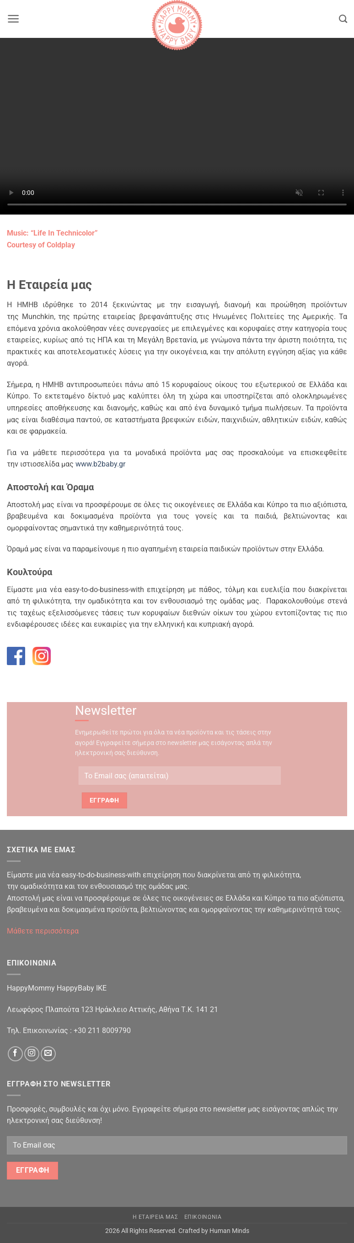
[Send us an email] (48, 1053)
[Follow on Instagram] (31, 1053)
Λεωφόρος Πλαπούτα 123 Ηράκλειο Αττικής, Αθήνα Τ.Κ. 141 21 (112, 1009)
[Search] (343, 19)
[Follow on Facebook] (15, 1053)
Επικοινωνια (203, 1217)
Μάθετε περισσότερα (43, 931)
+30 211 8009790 (102, 1030)
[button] (13, 18)
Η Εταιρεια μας (155, 1217)
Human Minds (229, 1231)
